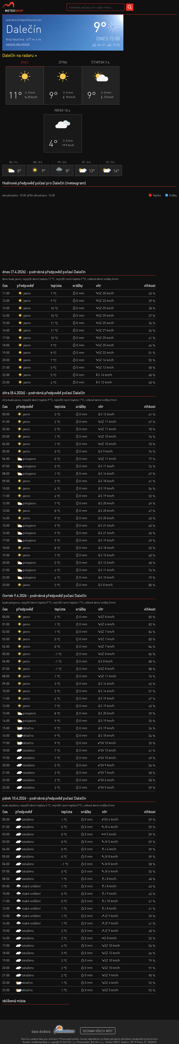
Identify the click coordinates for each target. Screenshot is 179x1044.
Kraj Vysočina (15, 39)
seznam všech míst (98, 1031)
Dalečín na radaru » (19, 55)
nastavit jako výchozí (17, 44)
